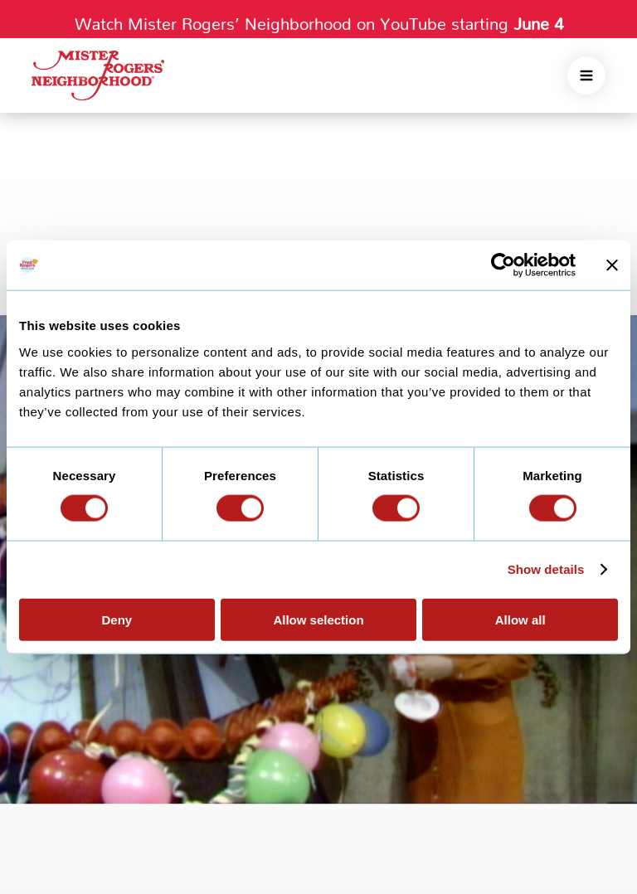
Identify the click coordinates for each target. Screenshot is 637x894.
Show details (546, 569)
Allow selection (318, 619)
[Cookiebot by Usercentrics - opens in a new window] (503, 265)
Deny (116, 619)
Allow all (520, 619)
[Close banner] (612, 265)
